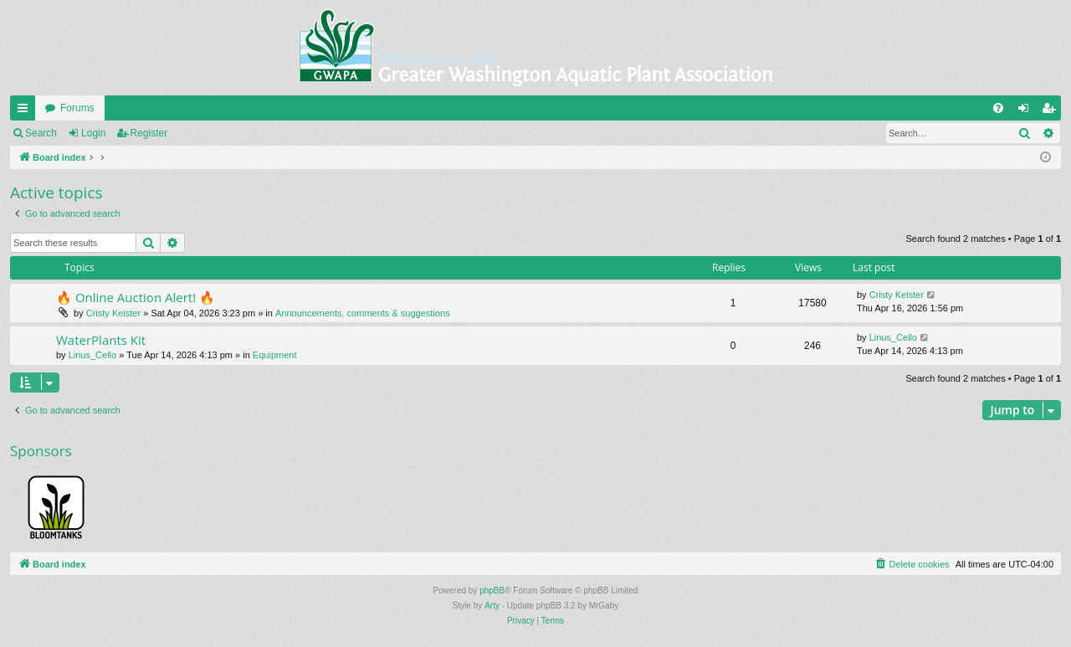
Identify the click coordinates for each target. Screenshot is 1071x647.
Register (149, 133)
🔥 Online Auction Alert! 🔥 (135, 297)
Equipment (275, 355)
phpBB (492, 590)
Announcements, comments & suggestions (362, 313)
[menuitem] (998, 108)
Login (93, 133)
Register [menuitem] (1052, 111)
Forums (77, 108)
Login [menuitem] (1027, 111)
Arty (492, 605)
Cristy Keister (113, 313)
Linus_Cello (92, 355)
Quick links (26, 111)
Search (41, 133)
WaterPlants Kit (101, 339)
